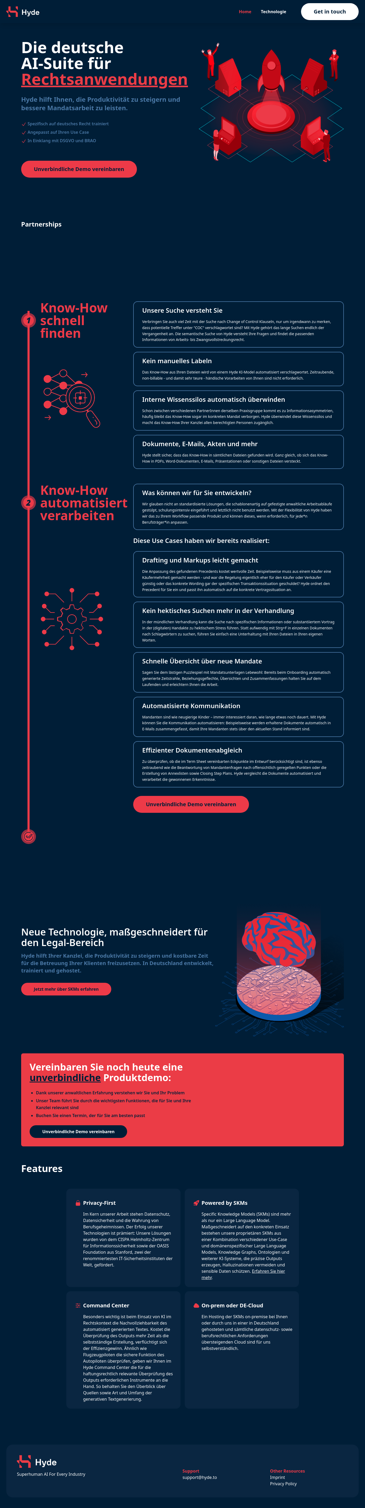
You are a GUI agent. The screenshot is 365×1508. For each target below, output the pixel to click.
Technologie (273, 12)
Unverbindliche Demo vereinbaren (79, 169)
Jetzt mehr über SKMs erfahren (66, 989)
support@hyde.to (200, 1477)
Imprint (277, 1477)
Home (245, 12)
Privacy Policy (283, 1484)
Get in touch (330, 11)
